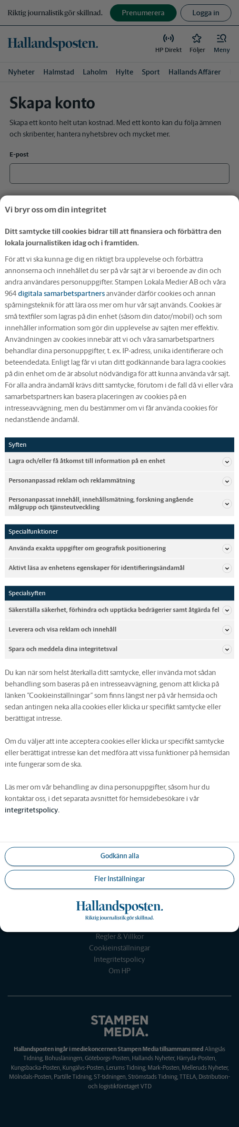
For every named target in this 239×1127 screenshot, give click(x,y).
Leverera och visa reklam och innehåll (120, 629)
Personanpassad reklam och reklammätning (120, 481)
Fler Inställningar (119, 878)
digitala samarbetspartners (61, 293)
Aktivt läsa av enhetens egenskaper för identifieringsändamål (120, 568)
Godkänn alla (119, 856)
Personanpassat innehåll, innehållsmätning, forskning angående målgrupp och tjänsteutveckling (120, 503)
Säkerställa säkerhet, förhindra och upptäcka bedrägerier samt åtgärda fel (120, 610)
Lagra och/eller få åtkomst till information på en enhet (120, 461)
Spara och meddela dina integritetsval (120, 649)
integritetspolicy (31, 809)
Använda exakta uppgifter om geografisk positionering (120, 548)
